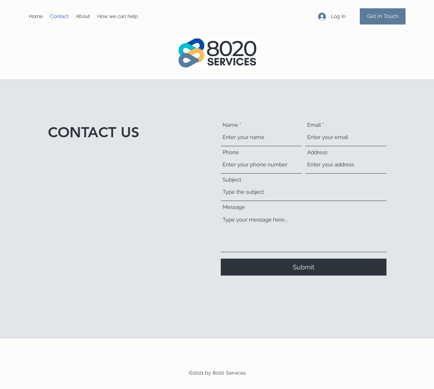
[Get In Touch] (383, 16)
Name (230, 125)
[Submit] (303, 267)
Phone (231, 152)
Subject (232, 180)
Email (314, 125)
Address (317, 152)
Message (234, 207)
